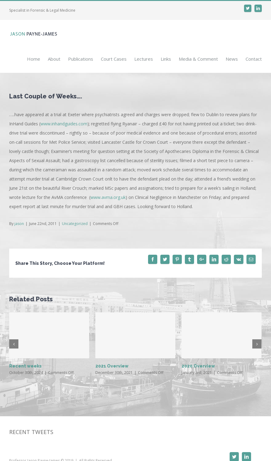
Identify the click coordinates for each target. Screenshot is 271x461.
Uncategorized (75, 223)
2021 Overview (111, 366)
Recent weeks (25, 366)
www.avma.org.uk (108, 197)
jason (19, 223)
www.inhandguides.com (63, 124)
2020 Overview (198, 366)
